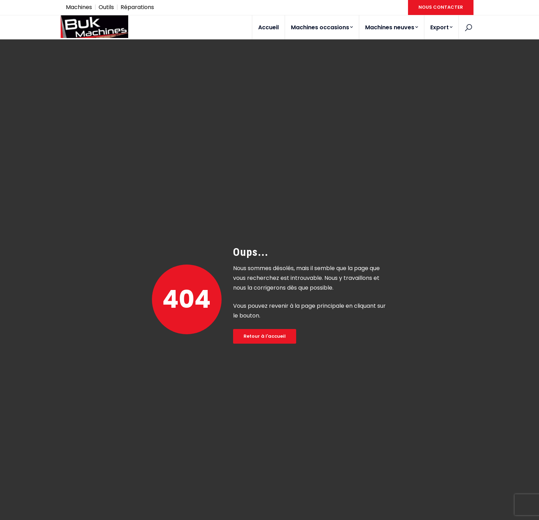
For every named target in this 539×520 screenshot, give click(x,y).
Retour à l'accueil (265, 336)
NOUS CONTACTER (440, 7)
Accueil (268, 27)
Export (441, 27)
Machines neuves (391, 27)
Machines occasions (322, 27)
